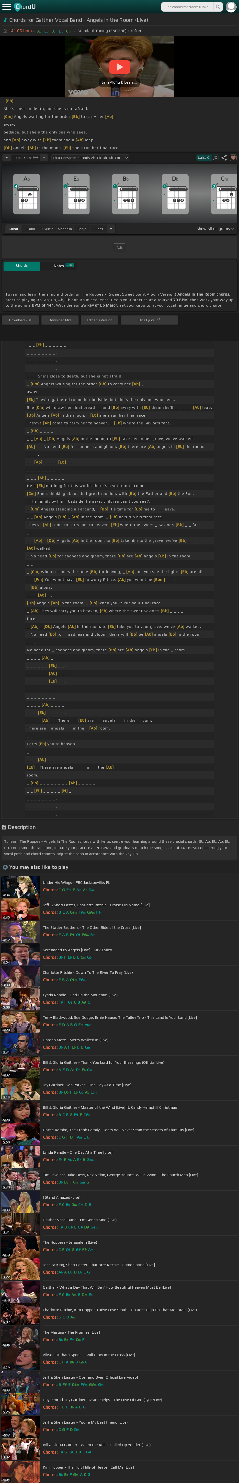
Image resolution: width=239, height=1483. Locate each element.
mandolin (65, 229)
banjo (82, 229)
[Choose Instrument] (110, 228)
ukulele (47, 229)
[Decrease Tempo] (6, 157)
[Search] (217, 7)
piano (30, 229)
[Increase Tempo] (44, 157)
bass (99, 229)
